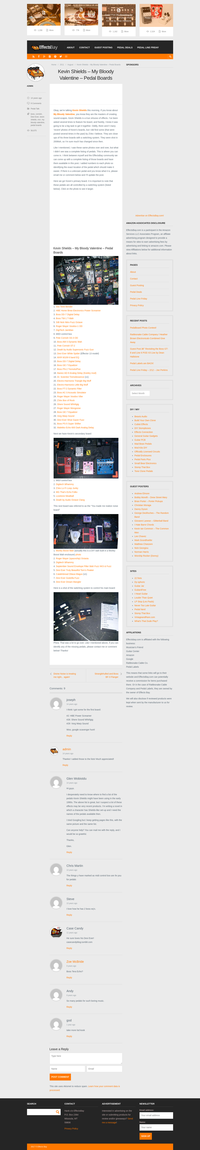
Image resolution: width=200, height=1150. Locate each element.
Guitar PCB (140, 440)
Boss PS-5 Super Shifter (69, 423)
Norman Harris (142, 552)
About (71, 47)
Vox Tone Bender (64, 306)
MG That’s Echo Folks (66, 492)
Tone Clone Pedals (144, 471)
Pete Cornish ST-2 (66, 345)
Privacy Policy (137, 305)
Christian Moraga (143, 505)
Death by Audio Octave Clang (70, 500)
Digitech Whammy (65, 484)
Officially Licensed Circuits (147, 451)
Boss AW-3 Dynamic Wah (69, 342)
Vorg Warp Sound (65, 416)
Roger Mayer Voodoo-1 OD (69, 326)
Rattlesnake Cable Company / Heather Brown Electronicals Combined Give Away (149, 338)
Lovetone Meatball (65, 496)
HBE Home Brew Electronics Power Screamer (78, 310)
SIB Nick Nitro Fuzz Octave (69, 322)
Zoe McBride (75, 961)
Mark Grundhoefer (143, 540)
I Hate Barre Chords (144, 524)
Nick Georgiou (141, 548)
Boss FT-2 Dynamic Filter (69, 388)
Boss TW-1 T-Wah (65, 318)
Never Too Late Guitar (145, 605)
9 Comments (36, 103)
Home (53, 65)
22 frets (138, 578)
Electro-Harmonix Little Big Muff (72, 384)
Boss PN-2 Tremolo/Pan (69, 369)
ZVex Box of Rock (66, 400)
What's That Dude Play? (146, 621)
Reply (69, 735)
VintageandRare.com (145, 617)
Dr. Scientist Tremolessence (70, 377)
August (70, 65)
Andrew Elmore (142, 493)
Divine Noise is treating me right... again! (65, 675)
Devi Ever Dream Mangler (68, 582)
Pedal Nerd (140, 609)
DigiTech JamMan (64, 330)
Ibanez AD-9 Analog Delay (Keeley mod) (76, 373)
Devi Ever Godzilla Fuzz (67, 578)
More (51, 31)
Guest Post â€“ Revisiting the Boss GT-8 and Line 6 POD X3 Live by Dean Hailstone (149, 353)
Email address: (147, 1110)
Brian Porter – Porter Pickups (149, 501)
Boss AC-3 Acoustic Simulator (71, 392)
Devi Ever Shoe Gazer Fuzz (70, 420)
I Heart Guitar (141, 593)
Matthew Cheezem (144, 544)
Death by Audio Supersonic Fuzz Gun (75, 349)
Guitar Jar (139, 586)
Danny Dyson (141, 509)
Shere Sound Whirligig (68, 404)
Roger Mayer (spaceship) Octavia (72, 558)
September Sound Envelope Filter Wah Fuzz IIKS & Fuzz (83, 566)
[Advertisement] (86, 219)
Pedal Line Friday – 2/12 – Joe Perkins (149, 370)
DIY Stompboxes (143, 428)
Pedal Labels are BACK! (142, 363)
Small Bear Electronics (146, 463)
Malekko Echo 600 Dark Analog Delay (75, 427)
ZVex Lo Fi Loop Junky (67, 488)
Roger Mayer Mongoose (69, 408)
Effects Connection (144, 432)
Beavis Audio (141, 416)
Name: (143, 1122)
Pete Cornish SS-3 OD (67, 338)
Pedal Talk (35, 108)
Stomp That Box (142, 467)
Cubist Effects (141, 424)
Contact (84, 47)
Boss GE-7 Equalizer (67, 365)
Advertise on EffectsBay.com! (149, 215)
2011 (62, 65)
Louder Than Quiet (144, 597)
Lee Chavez (140, 536)
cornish (39, 114)
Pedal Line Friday (148, 47)
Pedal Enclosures (143, 455)
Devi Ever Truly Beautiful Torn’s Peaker (75, 570)
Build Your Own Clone (145, 420)
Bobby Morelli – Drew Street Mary (151, 497)
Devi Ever (35, 117)
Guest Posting (103, 47)
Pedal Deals (125, 47)
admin (67, 749)
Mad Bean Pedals (143, 444)
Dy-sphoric (140, 582)
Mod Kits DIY (141, 447)
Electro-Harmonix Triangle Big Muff (74, 381)
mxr (39, 119)
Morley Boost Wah (65, 550)
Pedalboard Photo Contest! (143, 327)
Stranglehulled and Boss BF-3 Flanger (106, 675)
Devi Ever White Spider (68, 353)
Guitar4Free (140, 590)
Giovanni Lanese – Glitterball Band (151, 521)
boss (33, 114)
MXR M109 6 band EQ (68, 357)
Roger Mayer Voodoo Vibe (70, 396)
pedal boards (36, 125)
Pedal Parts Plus (143, 459)
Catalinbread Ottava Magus (69, 574)
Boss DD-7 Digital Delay (67, 314)
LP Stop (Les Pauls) (144, 601)
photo (78, 554)
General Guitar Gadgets (146, 436)
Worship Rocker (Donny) (146, 556)
